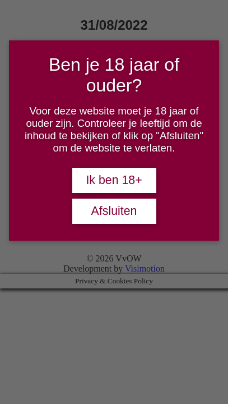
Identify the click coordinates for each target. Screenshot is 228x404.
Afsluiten (114, 211)
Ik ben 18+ (114, 180)
